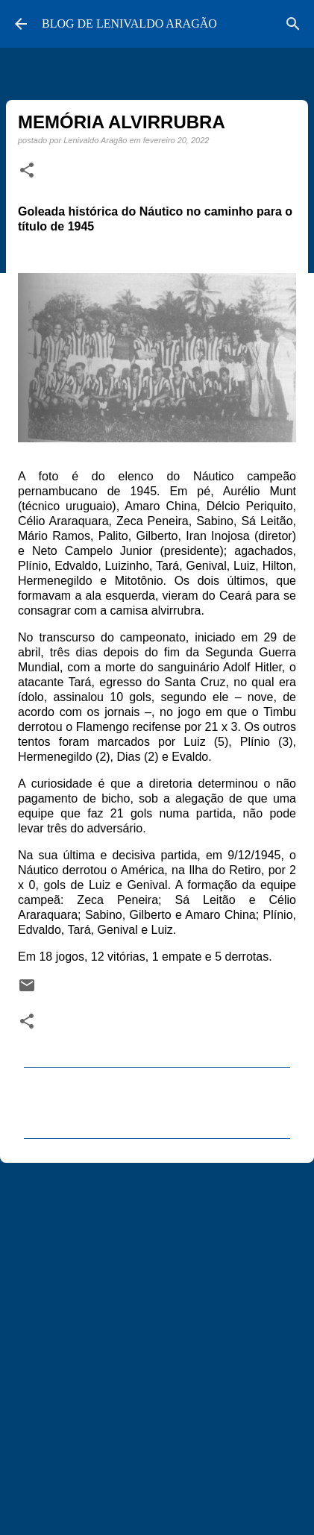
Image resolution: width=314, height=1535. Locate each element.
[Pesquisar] (293, 24)
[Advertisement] (157, 1342)
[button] (27, 171)
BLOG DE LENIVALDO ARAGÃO (129, 23)
